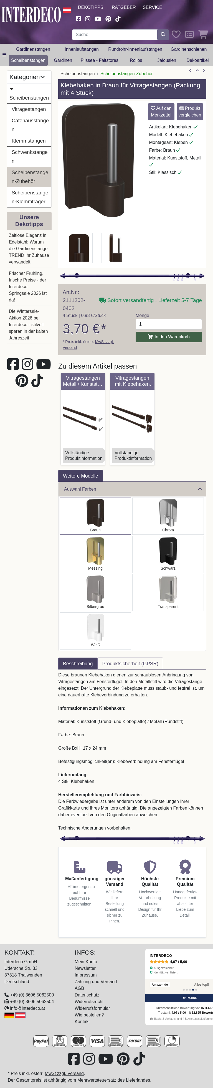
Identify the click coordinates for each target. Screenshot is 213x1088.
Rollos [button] (136, 60)
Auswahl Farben (133, 489)
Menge (142, 315)
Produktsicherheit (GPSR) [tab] (130, 663)
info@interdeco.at (27, 1008)
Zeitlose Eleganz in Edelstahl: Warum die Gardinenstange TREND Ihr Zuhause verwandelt (29, 248)
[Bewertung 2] (187, 990)
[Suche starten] (163, 34)
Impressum (86, 975)
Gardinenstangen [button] (33, 49)
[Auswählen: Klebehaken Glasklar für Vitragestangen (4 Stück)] (168, 592)
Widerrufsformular (92, 1008)
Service (152, 7)
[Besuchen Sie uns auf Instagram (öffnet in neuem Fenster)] (88, 18)
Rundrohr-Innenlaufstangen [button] (135, 49)
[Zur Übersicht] (197, 70)
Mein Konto (86, 961)
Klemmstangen (29, 141)
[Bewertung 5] (196, 990)
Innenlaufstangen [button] (82, 49)
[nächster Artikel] (203, 70)
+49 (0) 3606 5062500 (32, 995)
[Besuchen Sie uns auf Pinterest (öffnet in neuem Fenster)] (108, 18)
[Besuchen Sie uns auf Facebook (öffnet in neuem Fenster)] (78, 18)
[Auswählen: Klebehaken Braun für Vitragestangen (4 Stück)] (95, 516)
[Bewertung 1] (184, 990)
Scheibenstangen (29, 93)
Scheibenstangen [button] (28, 60)
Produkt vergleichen (189, 111)
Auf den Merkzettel (161, 111)
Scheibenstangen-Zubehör (30, 176)
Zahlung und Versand (96, 981)
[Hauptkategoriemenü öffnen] (4, 55)
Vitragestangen (29, 109)
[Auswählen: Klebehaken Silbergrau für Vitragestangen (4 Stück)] (95, 592)
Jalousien (167, 60)
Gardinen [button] (63, 60)
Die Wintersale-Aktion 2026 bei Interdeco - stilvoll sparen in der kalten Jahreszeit (28, 324)
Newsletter (85, 968)
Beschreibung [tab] (78, 663)
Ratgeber (124, 7)
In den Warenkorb (169, 336)
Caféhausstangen (30, 125)
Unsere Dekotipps (29, 220)
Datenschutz (87, 995)
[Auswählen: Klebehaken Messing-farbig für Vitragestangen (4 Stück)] (95, 554)
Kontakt (82, 1021)
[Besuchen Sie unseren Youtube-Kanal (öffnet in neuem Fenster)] (98, 18)
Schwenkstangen (30, 156)
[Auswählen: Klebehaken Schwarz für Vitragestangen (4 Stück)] (168, 554)
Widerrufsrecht (89, 1001)
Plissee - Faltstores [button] (99, 60)
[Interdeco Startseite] (31, 14)
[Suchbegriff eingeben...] (115, 34)
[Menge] (169, 324)
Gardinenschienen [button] (189, 49)
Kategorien (27, 77)
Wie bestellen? (89, 1015)
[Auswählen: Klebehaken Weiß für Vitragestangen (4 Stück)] (95, 631)
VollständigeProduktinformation (83, 455)
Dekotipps (90, 7)
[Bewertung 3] (190, 990)
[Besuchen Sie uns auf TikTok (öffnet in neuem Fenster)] (118, 18)
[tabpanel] (132, 751)
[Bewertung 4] (193, 990)
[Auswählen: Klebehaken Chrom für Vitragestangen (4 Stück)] (168, 516)
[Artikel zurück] (190, 70)
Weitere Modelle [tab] (80, 476)
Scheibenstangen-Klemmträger (30, 197)
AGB (79, 988)
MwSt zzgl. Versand (64, 1073)
